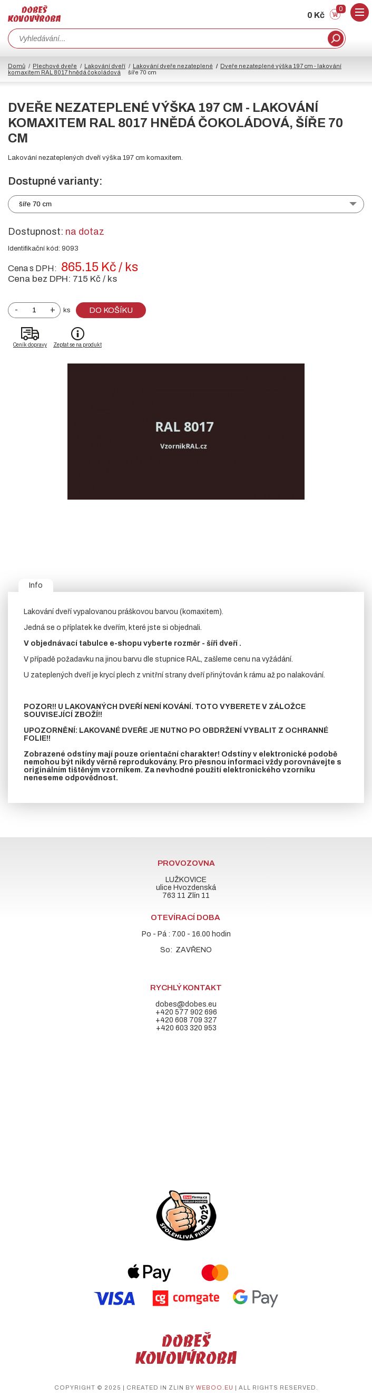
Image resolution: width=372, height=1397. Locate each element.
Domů (16, 66)
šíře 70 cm (35, 204)
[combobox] (167, 38)
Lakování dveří (104, 66)
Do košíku (111, 310)
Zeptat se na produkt (77, 345)
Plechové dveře (55, 66)
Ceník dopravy (30, 345)
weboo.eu (214, 1387)
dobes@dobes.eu (186, 1004)
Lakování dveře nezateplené (173, 66)
